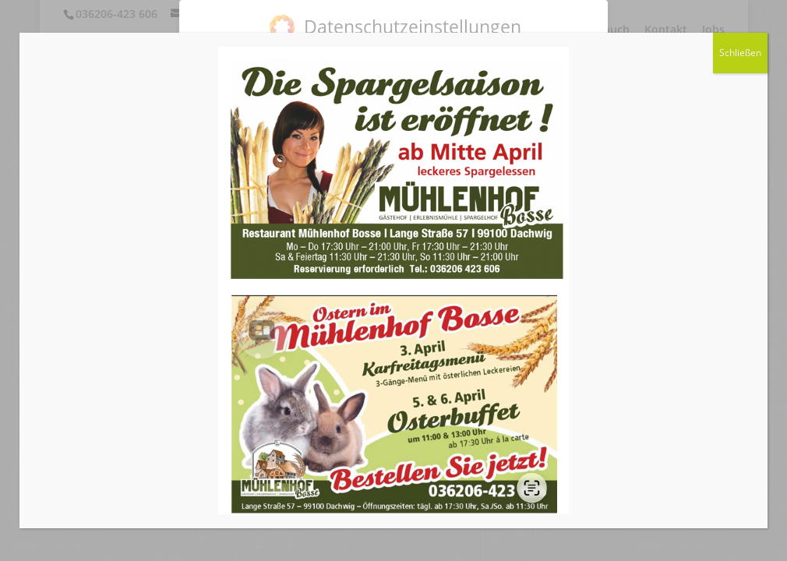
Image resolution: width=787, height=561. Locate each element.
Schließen (740, 52)
